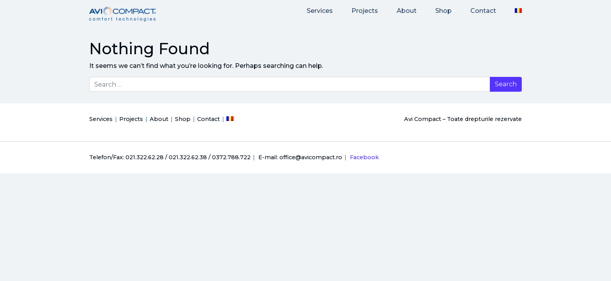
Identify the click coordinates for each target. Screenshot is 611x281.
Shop (443, 10)
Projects (364, 10)
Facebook (364, 157)
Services (320, 10)
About (407, 10)
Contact (483, 10)
